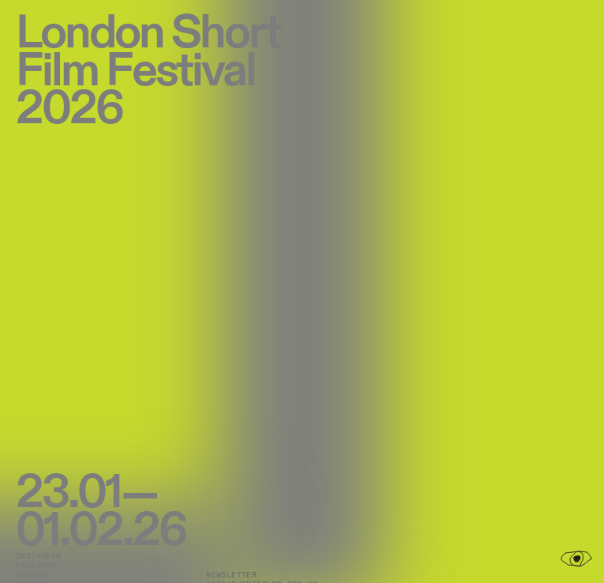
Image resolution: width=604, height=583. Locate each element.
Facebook (36, 566)
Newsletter (231, 575)
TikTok (31, 575)
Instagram (39, 556)
